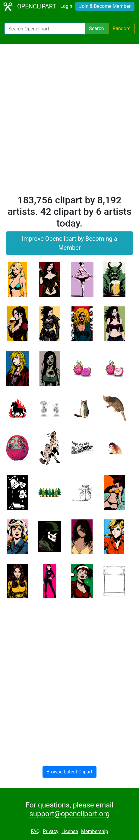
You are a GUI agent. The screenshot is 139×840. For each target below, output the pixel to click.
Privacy (50, 831)
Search (96, 28)
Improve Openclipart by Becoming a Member (69, 243)
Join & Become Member (105, 6)
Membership (94, 831)
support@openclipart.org (69, 814)
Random (121, 28)
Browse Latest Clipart (69, 772)
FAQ (35, 831)
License (70, 831)
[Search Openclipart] (45, 28)
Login (66, 6)
